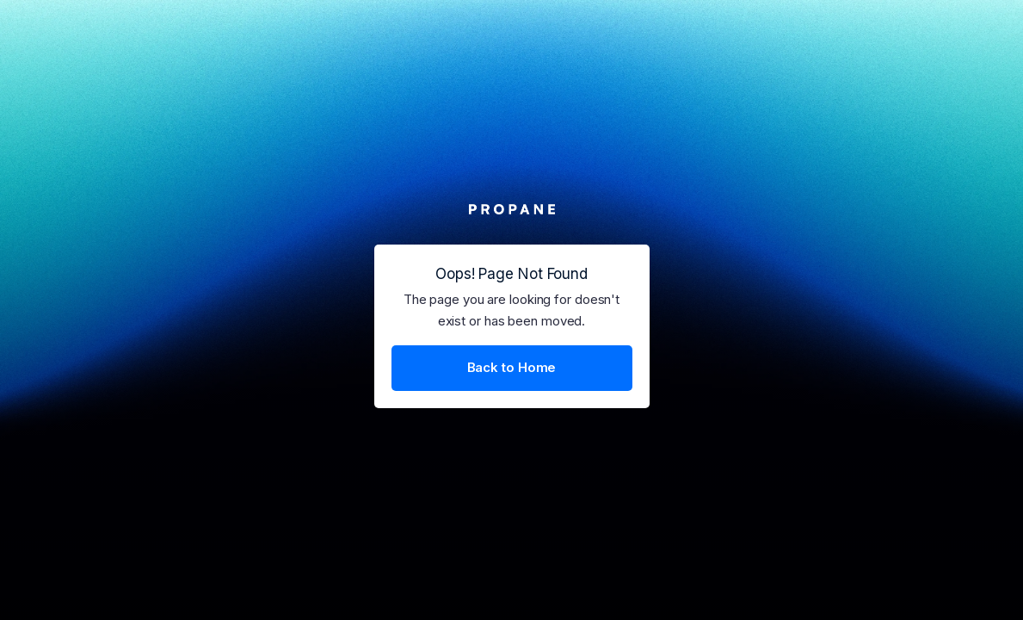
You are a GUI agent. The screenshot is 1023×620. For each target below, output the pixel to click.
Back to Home (512, 367)
